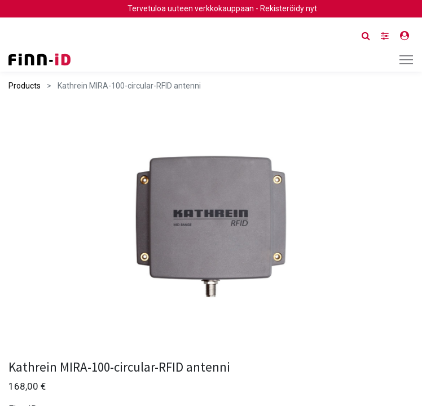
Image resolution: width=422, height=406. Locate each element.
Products (24, 85)
